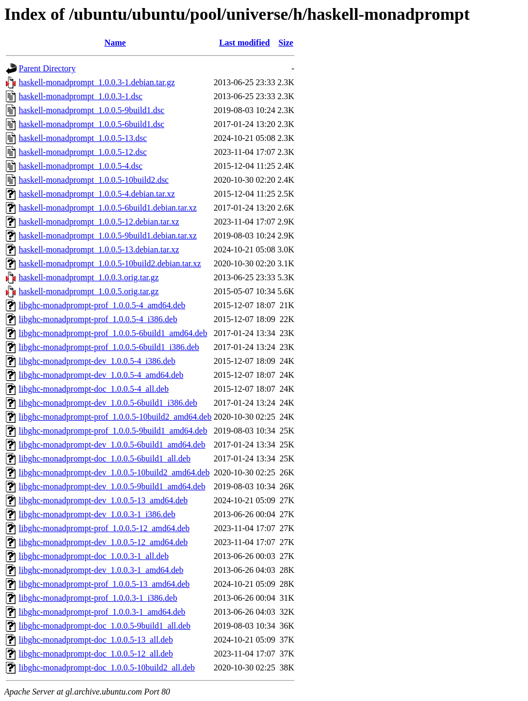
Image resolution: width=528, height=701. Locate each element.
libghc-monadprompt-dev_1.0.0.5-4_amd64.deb (101, 374)
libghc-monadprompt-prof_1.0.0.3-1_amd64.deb (102, 611)
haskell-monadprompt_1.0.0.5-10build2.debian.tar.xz (110, 263)
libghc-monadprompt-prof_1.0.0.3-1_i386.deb (98, 597)
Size (285, 42)
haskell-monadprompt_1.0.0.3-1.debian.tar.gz (97, 82)
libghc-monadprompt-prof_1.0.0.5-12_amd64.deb (104, 528)
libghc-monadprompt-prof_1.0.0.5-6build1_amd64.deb (113, 333)
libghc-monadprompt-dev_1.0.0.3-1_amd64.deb (101, 570)
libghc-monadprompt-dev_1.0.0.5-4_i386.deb (97, 361)
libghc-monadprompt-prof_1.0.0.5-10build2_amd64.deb (115, 416)
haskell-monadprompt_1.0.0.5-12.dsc (83, 151)
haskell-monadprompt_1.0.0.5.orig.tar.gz (89, 291)
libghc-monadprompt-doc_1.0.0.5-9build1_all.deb (105, 625)
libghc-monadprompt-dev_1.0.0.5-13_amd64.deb (103, 500)
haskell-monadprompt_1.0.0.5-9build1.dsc (91, 110)
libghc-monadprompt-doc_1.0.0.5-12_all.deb (96, 653)
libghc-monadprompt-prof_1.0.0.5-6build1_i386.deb (109, 347)
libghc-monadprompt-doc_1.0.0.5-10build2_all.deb (107, 667)
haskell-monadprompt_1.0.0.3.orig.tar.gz (89, 277)
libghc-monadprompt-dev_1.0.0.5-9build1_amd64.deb (112, 486)
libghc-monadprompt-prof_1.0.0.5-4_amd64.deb (102, 305)
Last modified (244, 42)
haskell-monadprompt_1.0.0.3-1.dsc (80, 96)
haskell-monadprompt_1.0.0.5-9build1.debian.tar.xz (108, 235)
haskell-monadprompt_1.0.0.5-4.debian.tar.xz (97, 193)
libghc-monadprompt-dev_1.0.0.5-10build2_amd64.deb (114, 472)
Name (115, 42)
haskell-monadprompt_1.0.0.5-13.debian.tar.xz (99, 249)
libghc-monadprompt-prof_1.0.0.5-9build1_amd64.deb (113, 430)
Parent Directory (47, 68)
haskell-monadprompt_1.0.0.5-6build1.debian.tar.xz (108, 207)
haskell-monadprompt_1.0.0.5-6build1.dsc (91, 124)
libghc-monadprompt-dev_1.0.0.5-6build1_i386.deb (108, 402)
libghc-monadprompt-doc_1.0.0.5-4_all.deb (94, 388)
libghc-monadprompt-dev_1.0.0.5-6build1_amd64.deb (112, 444)
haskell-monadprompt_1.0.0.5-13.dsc (83, 138)
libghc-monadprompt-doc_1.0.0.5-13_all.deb (96, 639)
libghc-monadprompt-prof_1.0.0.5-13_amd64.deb (104, 583)
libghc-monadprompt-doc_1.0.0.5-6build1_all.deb (105, 458)
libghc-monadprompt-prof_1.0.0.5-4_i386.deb (98, 319)
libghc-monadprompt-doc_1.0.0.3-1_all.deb (94, 556)
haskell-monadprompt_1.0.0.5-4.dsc (80, 165)
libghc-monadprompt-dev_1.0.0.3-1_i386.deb (97, 514)
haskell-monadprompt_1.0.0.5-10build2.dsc (94, 179)
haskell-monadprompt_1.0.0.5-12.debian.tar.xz (99, 221)
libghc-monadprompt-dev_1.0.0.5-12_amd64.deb (103, 542)
